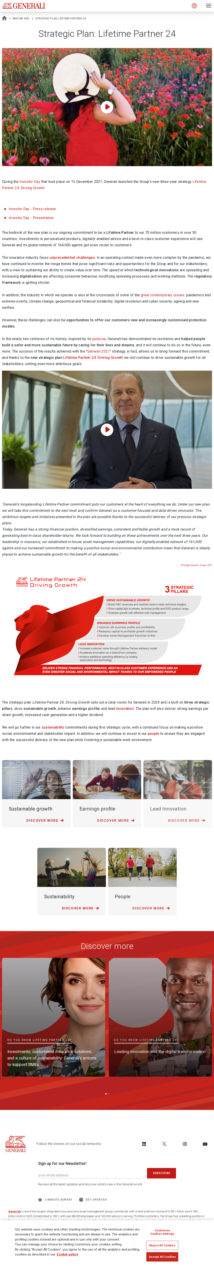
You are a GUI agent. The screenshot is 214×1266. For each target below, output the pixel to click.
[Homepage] (4, 18)
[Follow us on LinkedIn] (144, 1144)
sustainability (53, 727)
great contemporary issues (163, 295)
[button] (106, 1094)
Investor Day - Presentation (31, 218)
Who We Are (21, 18)
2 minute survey (55, 1200)
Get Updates (93, 1200)
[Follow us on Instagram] (184, 1144)
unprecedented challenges (72, 257)
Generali (14, 1211)
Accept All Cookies (162, 1256)
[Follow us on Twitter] (164, 1144)
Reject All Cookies (162, 1245)
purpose (99, 339)
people (153, 733)
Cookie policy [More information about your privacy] (67, 1254)
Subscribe (161, 1173)
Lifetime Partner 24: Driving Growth (93, 357)
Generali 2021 (98, 351)
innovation (125, 708)
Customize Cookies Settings (162, 1232)
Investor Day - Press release (32, 209)
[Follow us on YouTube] (205, 1144)
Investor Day (29, 182)
